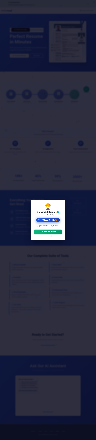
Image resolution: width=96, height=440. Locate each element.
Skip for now (48, 236)
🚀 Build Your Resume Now (48, 231)
